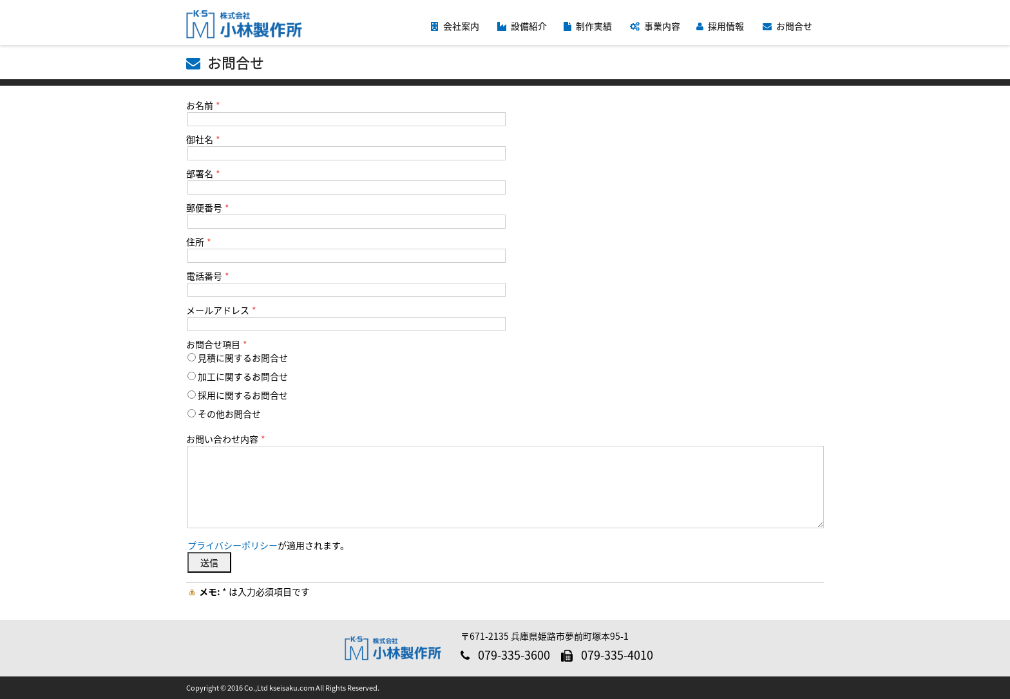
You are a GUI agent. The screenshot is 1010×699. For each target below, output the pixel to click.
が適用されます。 (268, 545)
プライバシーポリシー (232, 545)
